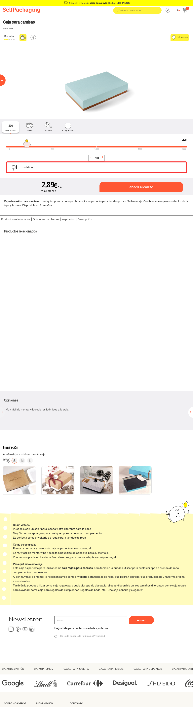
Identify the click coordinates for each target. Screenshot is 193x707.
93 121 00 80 (76, 624)
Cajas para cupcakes (148, 584)
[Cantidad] (96, 158)
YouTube (24, 544)
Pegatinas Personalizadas (166, 283)
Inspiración (68, 219)
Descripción (84, 219)
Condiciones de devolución (46, 642)
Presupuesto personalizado (78, 662)
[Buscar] (137, 10)
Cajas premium (44, 584)
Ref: (5, 28)
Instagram (11, 544)
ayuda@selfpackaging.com (86, 634)
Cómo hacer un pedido (50, 624)
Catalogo (42, 653)
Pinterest (18, 544)
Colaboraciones (14, 641)
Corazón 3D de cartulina (117, 283)
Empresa (41, 636)
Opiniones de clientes (46, 219)
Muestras (180, 37)
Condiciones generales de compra (145, 699)
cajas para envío (98, 3)
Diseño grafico (13, 645)
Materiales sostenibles (18, 636)
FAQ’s (40, 648)
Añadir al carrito (141, 187)
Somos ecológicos (15, 632)
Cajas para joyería (76, 584)
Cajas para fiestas (111, 584)
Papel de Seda (14, 283)
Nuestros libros (13, 649)
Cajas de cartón (13, 584)
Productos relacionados (15, 219)
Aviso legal (164, 699)
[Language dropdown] (177, 10)
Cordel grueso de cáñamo (69, 283)
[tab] (10, 127)
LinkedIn (31, 544)
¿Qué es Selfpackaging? (13, 626)
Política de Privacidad (93, 551)
